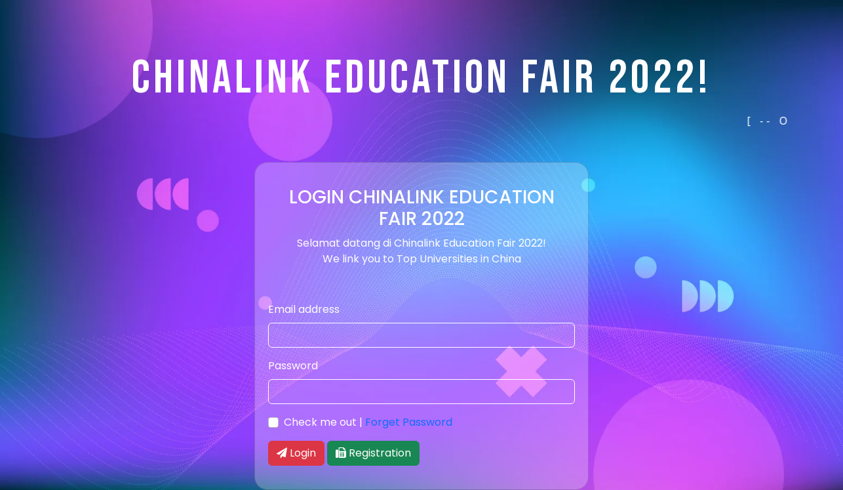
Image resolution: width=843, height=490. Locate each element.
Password (293, 365)
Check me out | (368, 422)
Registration (373, 452)
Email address (304, 309)
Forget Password (408, 422)
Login (296, 452)
